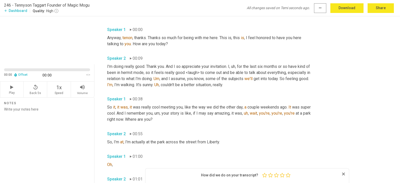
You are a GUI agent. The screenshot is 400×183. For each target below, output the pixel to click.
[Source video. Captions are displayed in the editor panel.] (47, 39)
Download (347, 8)
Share (381, 8)
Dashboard (15, 11)
